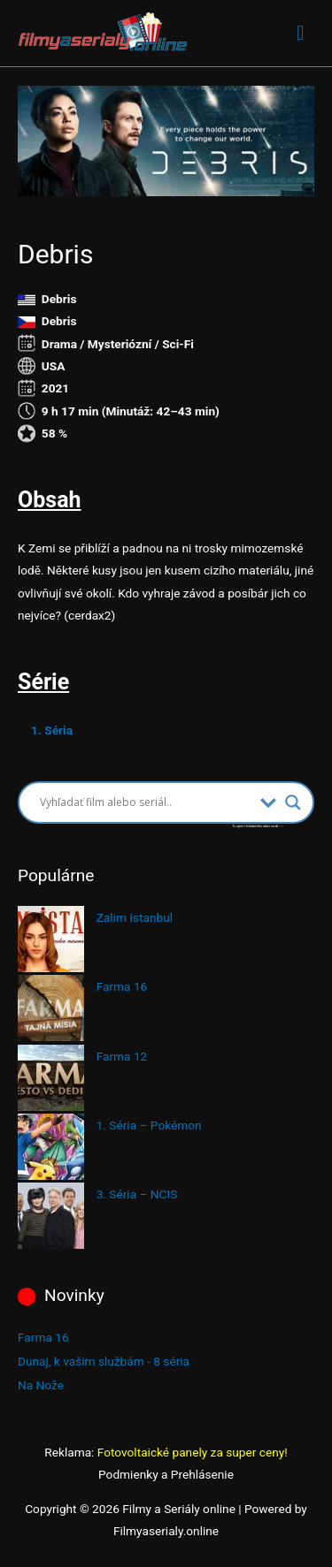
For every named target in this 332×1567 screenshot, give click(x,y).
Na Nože (41, 1385)
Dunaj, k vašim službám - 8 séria (103, 1361)
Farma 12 (122, 1056)
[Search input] (145, 802)
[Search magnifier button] (293, 802)
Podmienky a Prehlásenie (166, 1474)
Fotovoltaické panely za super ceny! (192, 1452)
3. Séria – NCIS (137, 1194)
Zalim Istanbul (135, 917)
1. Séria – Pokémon (149, 1125)
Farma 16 (122, 986)
